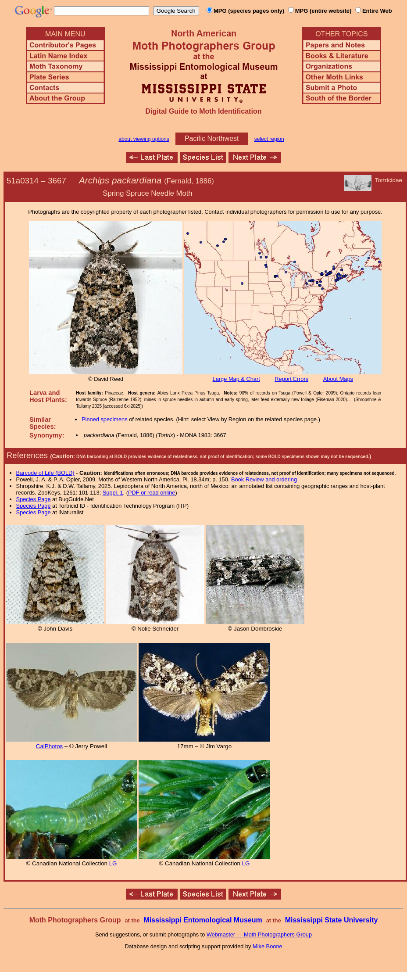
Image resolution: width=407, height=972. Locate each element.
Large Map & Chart (236, 379)
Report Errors (291, 379)
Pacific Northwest (212, 138)
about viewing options (143, 139)
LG (113, 863)
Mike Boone (267, 946)
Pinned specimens (105, 419)
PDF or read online (151, 492)
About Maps (338, 379)
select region (269, 139)
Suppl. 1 (113, 492)
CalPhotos (49, 746)
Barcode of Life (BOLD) (45, 473)
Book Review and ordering (264, 479)
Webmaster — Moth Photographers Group (259, 934)
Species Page (33, 499)
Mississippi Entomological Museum (202, 920)
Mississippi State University (331, 920)
